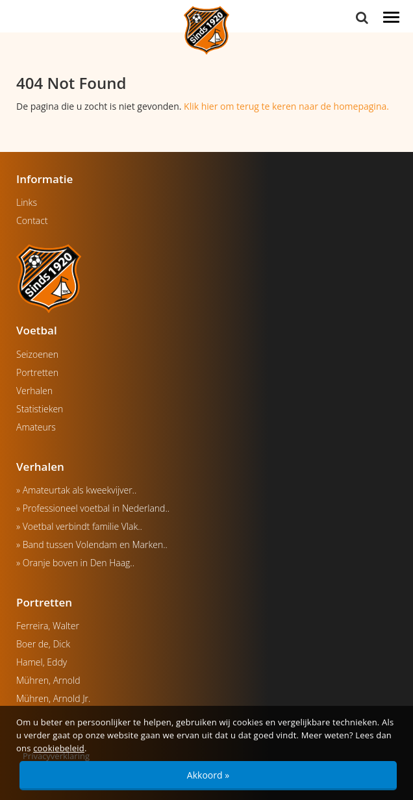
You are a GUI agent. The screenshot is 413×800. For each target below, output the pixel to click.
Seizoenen (37, 354)
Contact (32, 220)
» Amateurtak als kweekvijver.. (76, 490)
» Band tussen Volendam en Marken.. (92, 544)
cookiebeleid (58, 748)
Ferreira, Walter (47, 625)
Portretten (37, 372)
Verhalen (34, 390)
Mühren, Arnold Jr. (53, 698)
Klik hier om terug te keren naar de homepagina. (286, 106)
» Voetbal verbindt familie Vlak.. (79, 526)
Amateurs (36, 427)
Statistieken (39, 409)
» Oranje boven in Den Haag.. (75, 562)
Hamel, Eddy (41, 662)
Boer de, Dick (43, 644)
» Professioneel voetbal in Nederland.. (92, 508)
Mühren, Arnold (48, 680)
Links (26, 202)
